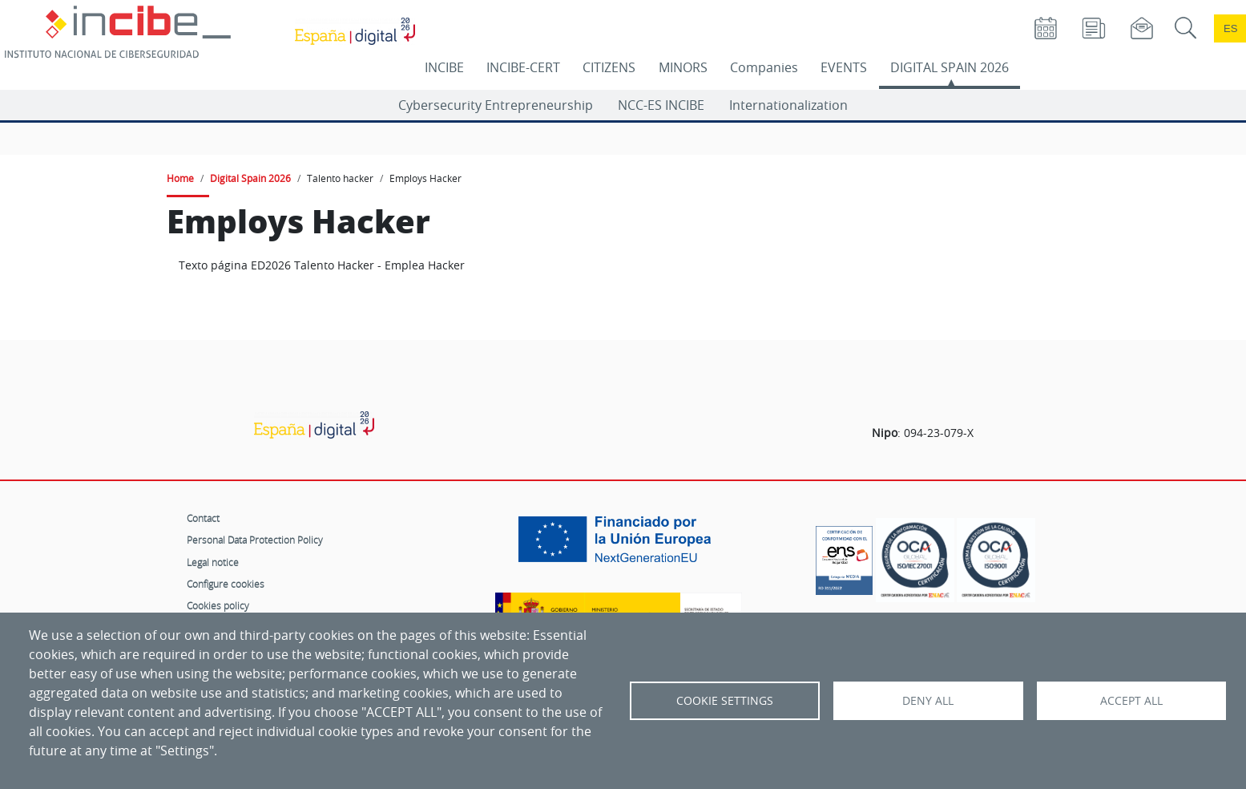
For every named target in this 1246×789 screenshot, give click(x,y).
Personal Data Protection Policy (255, 539)
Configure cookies (225, 583)
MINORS (683, 67)
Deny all (928, 701)
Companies (764, 67)
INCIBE (444, 67)
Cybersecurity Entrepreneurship (495, 105)
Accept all (1131, 701)
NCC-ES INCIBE (661, 105)
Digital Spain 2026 (250, 178)
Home (180, 178)
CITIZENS (609, 67)
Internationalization (788, 105)
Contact (203, 518)
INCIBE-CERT (523, 67)
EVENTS (844, 67)
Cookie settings (724, 701)
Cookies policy (218, 605)
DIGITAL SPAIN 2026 (949, 67)
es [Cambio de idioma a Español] (1231, 28)
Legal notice (213, 562)
